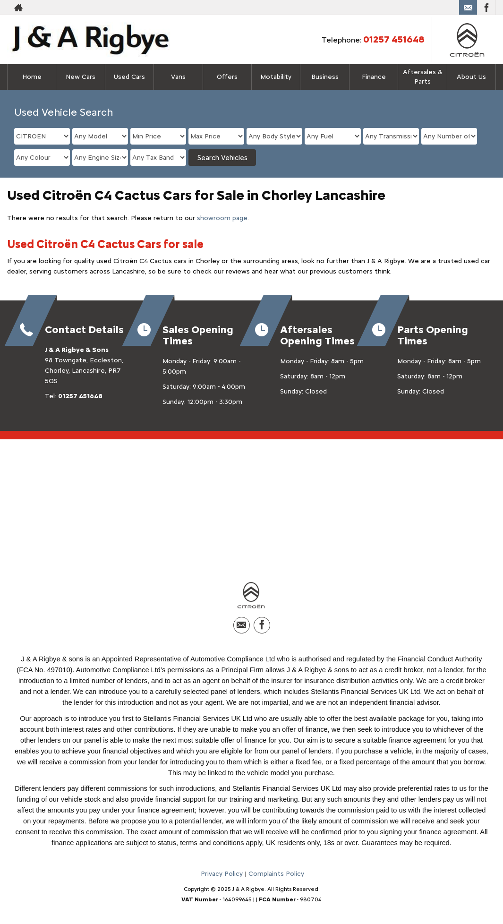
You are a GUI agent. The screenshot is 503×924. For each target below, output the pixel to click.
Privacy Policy (222, 876)
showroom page (222, 218)
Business (325, 77)
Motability (275, 77)
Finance (374, 77)
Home (32, 77)
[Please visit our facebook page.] (486, 7)
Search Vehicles (222, 158)
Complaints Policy (276, 876)
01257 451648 (394, 39)
